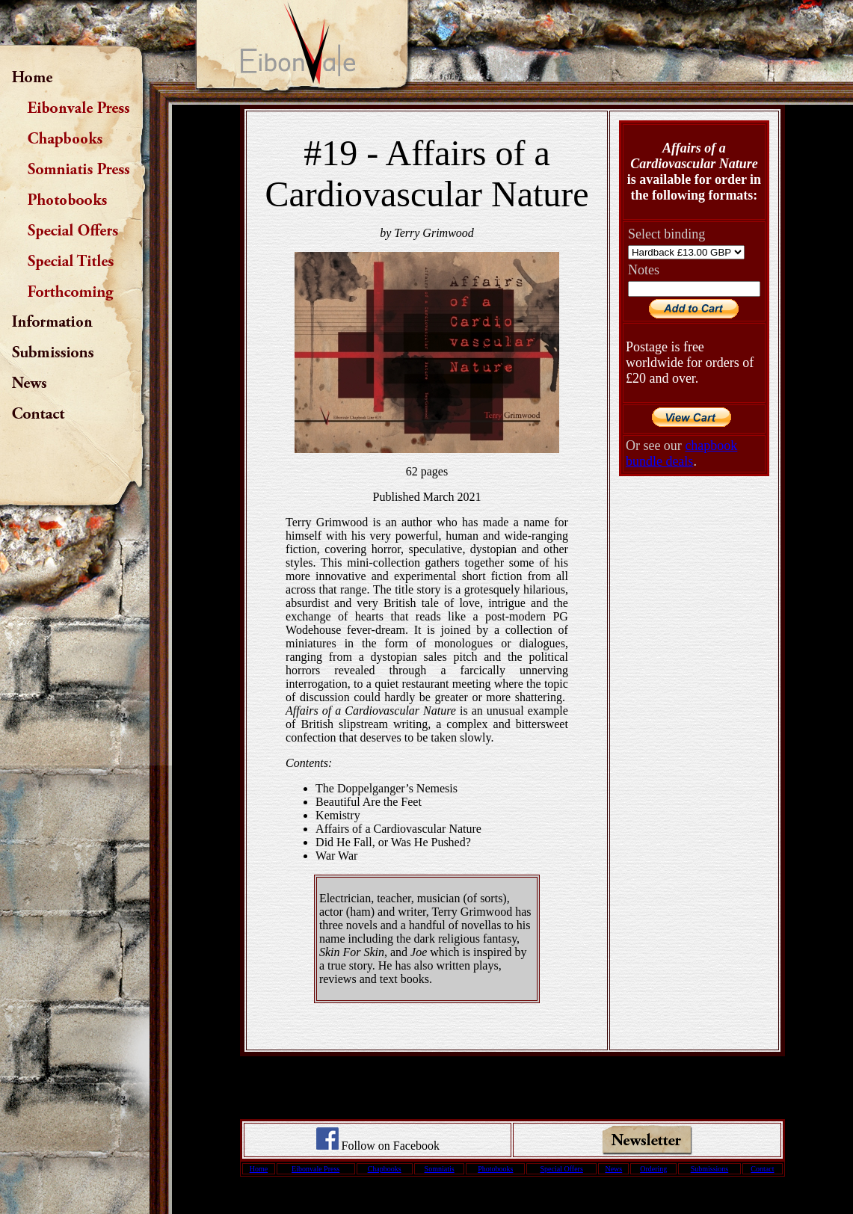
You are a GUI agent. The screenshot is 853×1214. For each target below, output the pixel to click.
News (613, 1169)
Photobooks (495, 1169)
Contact (762, 1169)
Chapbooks (384, 1169)
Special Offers (562, 1169)
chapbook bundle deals (681, 453)
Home (259, 1169)
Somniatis (440, 1169)
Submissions (710, 1169)
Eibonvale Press (315, 1169)
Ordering (653, 1169)
